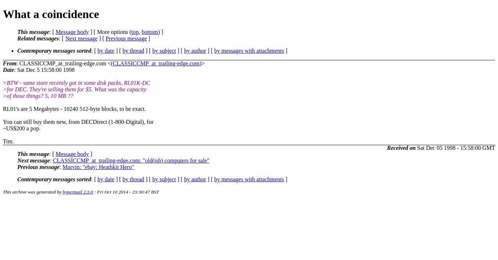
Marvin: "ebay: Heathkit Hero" (98, 167)
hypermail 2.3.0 (78, 192)
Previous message (126, 38)
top (135, 32)
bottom (149, 32)
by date (105, 51)
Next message (81, 38)
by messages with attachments (249, 51)
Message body (72, 32)
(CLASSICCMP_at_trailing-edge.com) (156, 63)
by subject (164, 51)
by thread (133, 51)
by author (195, 51)
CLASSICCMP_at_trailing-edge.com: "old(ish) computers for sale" (131, 160)
